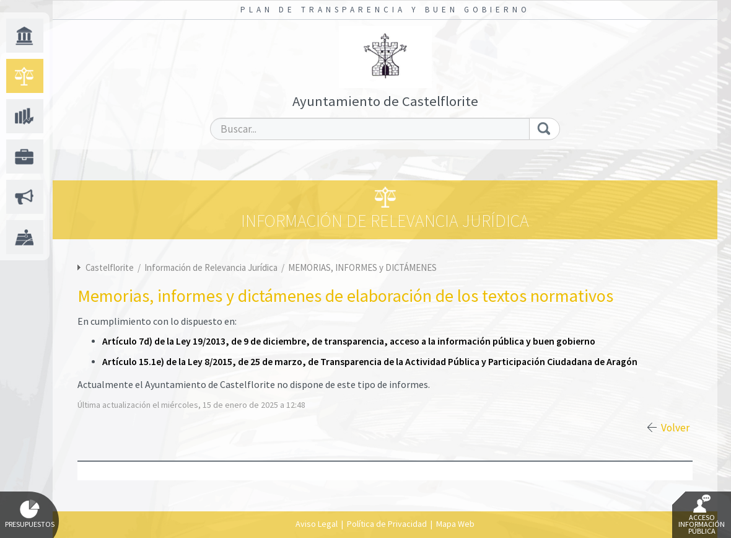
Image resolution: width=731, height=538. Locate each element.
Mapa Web (455, 523)
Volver (675, 427)
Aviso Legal (316, 523)
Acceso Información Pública (701, 515)
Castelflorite (109, 267)
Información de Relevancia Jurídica (211, 267)
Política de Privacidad (387, 523)
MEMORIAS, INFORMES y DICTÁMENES (362, 267)
